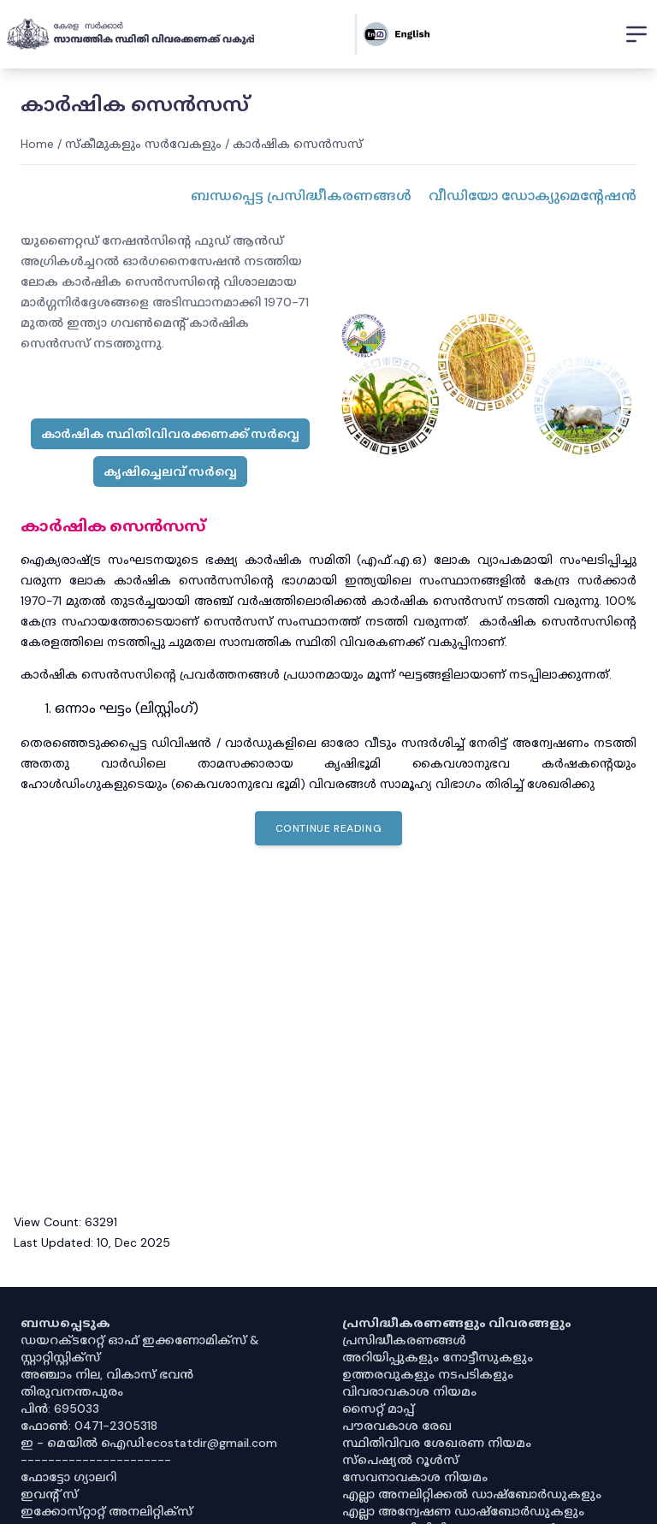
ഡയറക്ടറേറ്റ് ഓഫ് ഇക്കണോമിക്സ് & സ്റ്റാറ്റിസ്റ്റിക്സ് (140, 1348)
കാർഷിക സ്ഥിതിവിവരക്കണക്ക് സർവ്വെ (170, 434)
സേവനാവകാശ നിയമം (415, 1477)
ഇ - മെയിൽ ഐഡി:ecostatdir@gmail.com (149, 1442)
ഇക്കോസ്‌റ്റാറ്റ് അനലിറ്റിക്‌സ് (106, 1511)
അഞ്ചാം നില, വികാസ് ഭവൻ (107, 1374)
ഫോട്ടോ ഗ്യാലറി (68, 1477)
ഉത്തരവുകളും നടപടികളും (427, 1374)
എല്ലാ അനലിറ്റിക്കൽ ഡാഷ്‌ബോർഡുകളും (471, 1494)
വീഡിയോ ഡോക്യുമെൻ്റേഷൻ (532, 196)
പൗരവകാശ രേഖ (397, 1425)
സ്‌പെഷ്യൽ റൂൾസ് (400, 1460)
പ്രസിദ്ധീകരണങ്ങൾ (404, 1340)
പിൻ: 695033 (60, 1408)
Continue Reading (328, 828)
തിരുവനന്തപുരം (72, 1391)
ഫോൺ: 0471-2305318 (89, 1425)
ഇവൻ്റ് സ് (49, 1494)
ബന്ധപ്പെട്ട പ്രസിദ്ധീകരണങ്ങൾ (301, 196)
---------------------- (96, 1460)
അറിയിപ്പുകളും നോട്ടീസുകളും (437, 1357)
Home (37, 143)
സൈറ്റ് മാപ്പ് (378, 1408)
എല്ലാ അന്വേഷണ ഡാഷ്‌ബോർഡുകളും (463, 1511)
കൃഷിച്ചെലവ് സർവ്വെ (170, 471)
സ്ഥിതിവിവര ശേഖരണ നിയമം (436, 1442)
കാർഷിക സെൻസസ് (298, 143)
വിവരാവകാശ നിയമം (409, 1391)
